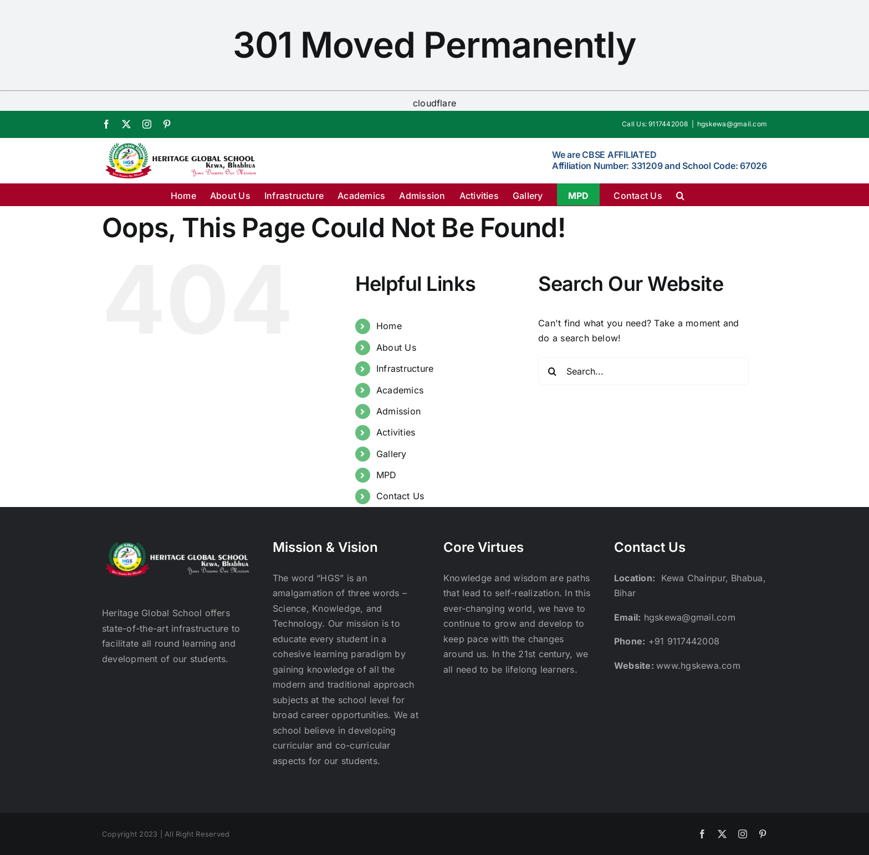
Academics (399, 390)
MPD (386, 474)
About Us (396, 347)
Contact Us (400, 495)
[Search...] (643, 371)
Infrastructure (404, 368)
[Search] (552, 371)
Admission (398, 411)
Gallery (391, 453)
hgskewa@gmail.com (732, 124)
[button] (680, 194)
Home (389, 325)
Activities (395, 432)
